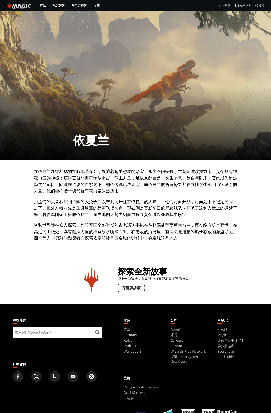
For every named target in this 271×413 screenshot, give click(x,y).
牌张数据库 (242, 6)
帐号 (259, 6)
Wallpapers (133, 351)
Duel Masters (134, 392)
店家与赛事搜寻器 (231, 340)
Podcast (130, 346)
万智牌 (222, 329)
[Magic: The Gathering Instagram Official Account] (91, 376)
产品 (43, 5)
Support (177, 346)
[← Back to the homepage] (19, 5)
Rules (128, 340)
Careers (177, 340)
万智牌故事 (131, 288)
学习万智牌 (79, 5)
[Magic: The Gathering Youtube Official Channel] (73, 376)
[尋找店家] (97, 332)
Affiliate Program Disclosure (184, 359)
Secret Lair (226, 351)
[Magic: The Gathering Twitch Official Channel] (55, 376)
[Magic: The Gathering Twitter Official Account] (36, 376)
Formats (130, 335)
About (175, 329)
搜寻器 (224, 6)
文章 (97, 6)
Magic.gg (224, 335)
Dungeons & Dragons (141, 387)
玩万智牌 (59, 5)
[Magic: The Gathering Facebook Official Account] (18, 376)
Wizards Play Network (188, 351)
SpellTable (225, 357)
